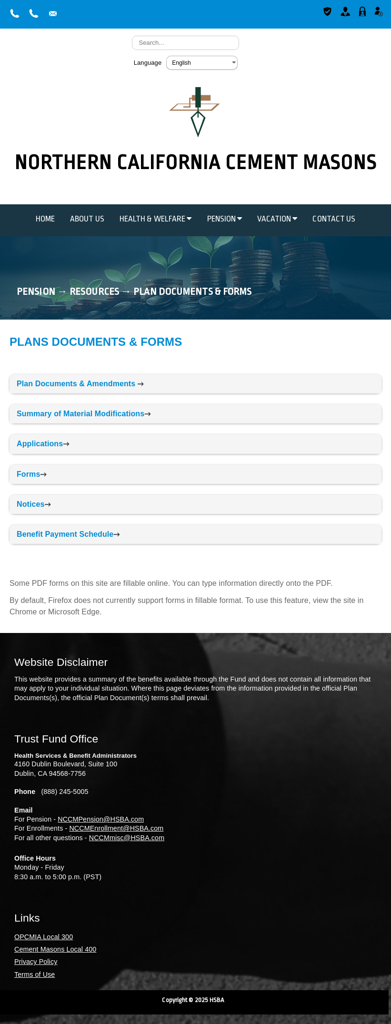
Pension (224, 218)
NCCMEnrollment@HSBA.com (116, 828)
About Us (87, 218)
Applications (40, 444)
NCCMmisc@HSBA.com (126, 838)
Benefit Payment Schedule (65, 534)
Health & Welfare (156, 218)
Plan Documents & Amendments (76, 384)
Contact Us (333, 218)
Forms (28, 474)
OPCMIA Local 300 (43, 937)
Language (148, 62)
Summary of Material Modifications (80, 414)
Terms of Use (34, 974)
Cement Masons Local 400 (55, 949)
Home (45, 218)
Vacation (277, 218)
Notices (31, 504)
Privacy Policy (35, 961)
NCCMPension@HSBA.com (101, 819)
